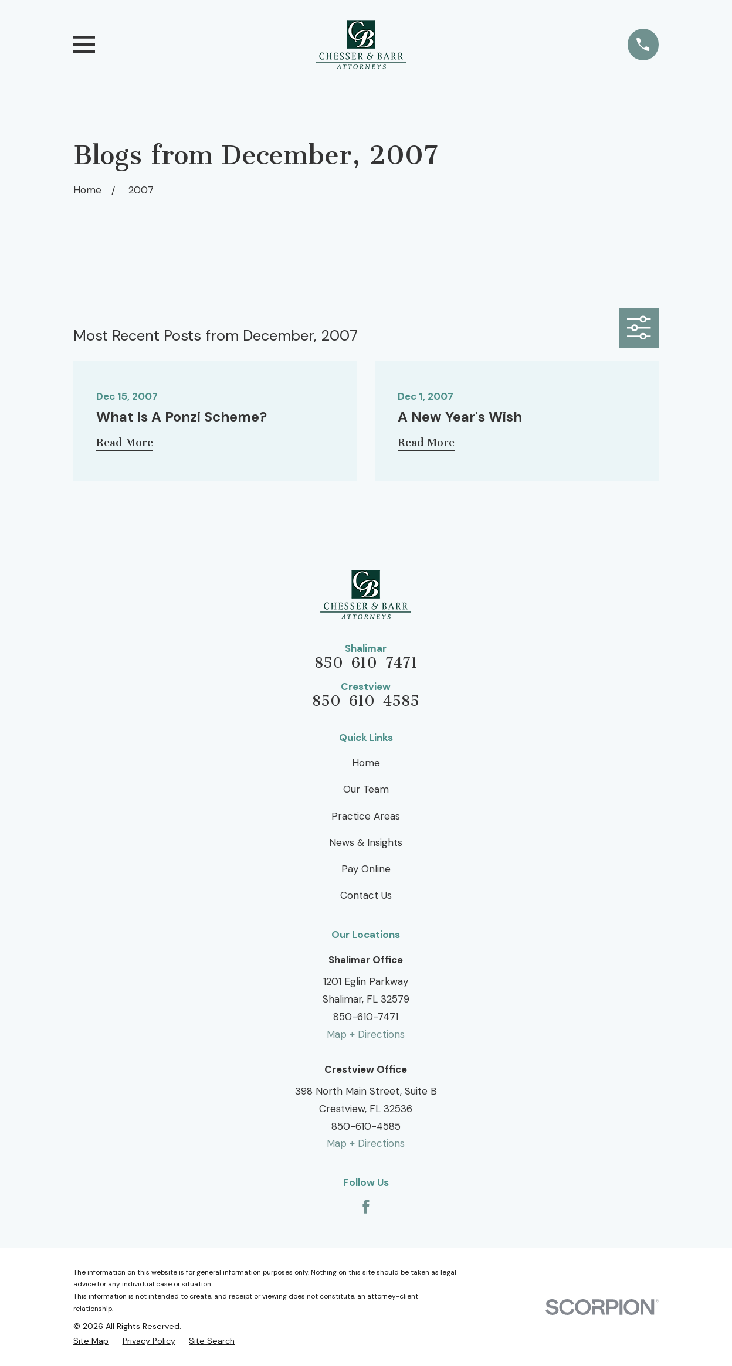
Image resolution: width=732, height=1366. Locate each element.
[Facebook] (366, 1207)
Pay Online (366, 868)
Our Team (366, 789)
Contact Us (366, 895)
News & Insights (365, 842)
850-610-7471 (365, 663)
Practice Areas (365, 816)
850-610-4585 (365, 701)
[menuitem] (91, 1341)
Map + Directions (366, 1034)
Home (366, 762)
